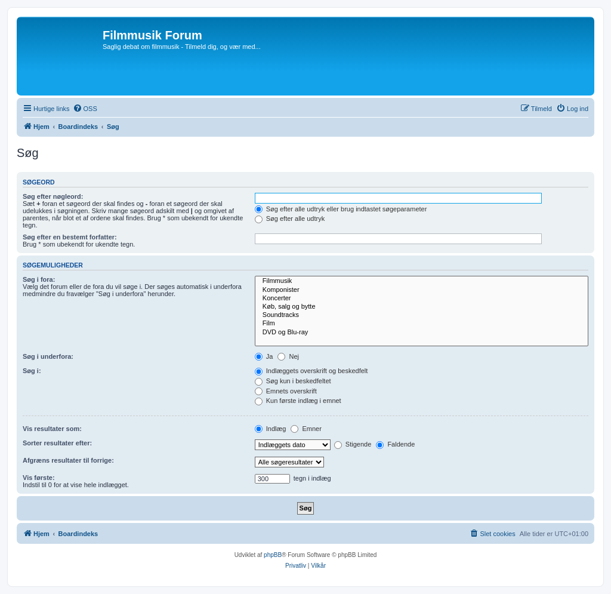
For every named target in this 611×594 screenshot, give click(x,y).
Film (421, 323)
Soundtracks (421, 315)
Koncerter (421, 298)
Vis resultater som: (52, 428)
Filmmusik (421, 281)
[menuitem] (85, 108)
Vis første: (39, 477)
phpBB (273, 555)
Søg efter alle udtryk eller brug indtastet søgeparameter (341, 209)
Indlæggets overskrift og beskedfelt (311, 370)
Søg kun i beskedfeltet (293, 380)
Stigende (352, 444)
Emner (306, 428)
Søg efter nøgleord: (53, 196)
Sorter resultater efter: (57, 443)
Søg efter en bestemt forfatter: (70, 237)
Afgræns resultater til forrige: (68, 460)
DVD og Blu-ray (421, 332)
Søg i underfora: (48, 356)
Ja (264, 356)
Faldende (395, 444)
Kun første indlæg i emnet (298, 400)
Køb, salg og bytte (421, 307)
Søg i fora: (39, 279)
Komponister (421, 290)
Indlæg (270, 428)
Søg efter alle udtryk (290, 218)
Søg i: (32, 370)
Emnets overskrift (286, 391)
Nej (288, 356)
